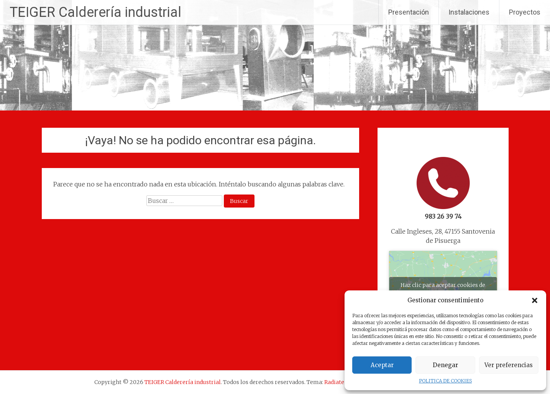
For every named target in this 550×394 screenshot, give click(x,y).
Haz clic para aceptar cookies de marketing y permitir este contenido (443, 289)
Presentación (408, 12)
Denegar (445, 365)
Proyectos (524, 12)
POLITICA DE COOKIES (445, 381)
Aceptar (382, 365)
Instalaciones (468, 12)
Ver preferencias (508, 365)
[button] (535, 300)
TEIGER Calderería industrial (95, 12)
